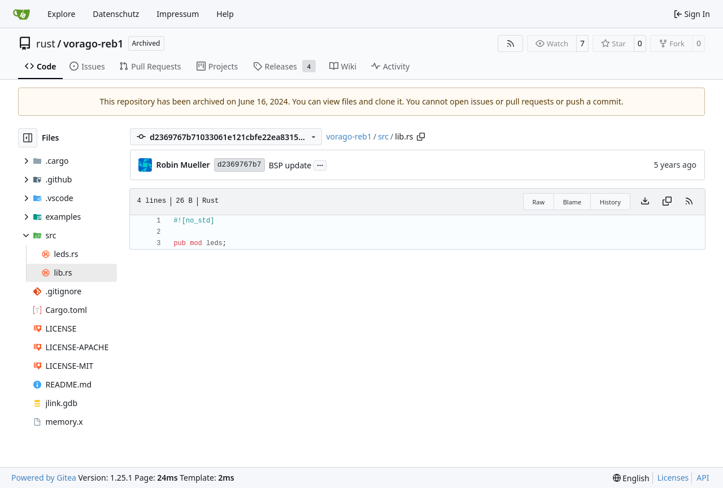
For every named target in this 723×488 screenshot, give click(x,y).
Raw (539, 202)
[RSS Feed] (511, 43)
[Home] (21, 14)
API (702, 477)
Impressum (177, 13)
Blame (572, 202)
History (610, 202)
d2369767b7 (239, 164)
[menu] (631, 478)
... (320, 164)
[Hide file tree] (27, 137)
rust (45, 43)
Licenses (673, 477)
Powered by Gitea (43, 477)
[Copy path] (421, 137)
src (383, 136)
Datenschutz (116, 13)
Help (225, 13)
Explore (61, 13)
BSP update (290, 165)
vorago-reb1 (93, 43)
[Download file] (645, 201)
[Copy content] (667, 201)
